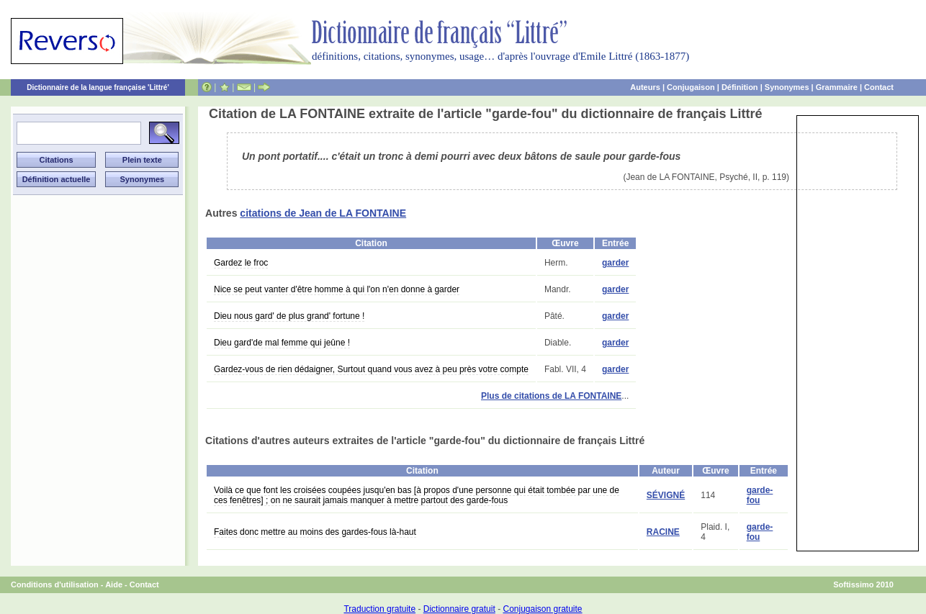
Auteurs (645, 87)
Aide (113, 584)
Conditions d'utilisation (55, 584)
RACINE (663, 532)
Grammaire (837, 87)
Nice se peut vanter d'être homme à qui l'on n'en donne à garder (336, 289)
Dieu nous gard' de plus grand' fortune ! (289, 316)
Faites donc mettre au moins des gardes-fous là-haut (315, 532)
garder (615, 263)
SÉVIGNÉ (666, 495)
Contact (879, 87)
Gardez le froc (241, 263)
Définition (740, 87)
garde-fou (760, 495)
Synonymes (787, 87)
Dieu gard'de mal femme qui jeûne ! (282, 343)
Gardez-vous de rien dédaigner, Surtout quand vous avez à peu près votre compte (371, 369)
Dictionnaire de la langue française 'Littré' (98, 87)
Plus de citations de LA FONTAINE (551, 396)
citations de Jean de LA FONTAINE (323, 213)
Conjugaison (691, 87)
